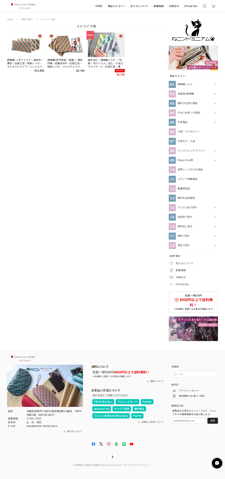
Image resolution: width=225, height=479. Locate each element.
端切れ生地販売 (186, 198)
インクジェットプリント (191, 150)
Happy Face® (185, 160)
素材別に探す (185, 226)
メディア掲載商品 (188, 179)
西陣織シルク (185, 84)
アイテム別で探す (188, 207)
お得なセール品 (186, 141)
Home (10, 19)
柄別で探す (184, 235)
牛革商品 (183, 122)
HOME (98, 6)
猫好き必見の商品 (188, 103)
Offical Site (190, 6)
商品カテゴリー (116, 6)
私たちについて (139, 6)
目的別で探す (185, 217)
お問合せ (174, 6)
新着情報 (159, 6)
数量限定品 (184, 188)
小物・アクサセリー (189, 131)
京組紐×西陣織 (186, 93)
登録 (212, 420)
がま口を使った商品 (189, 112)
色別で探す (184, 245)
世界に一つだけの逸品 (190, 169)
